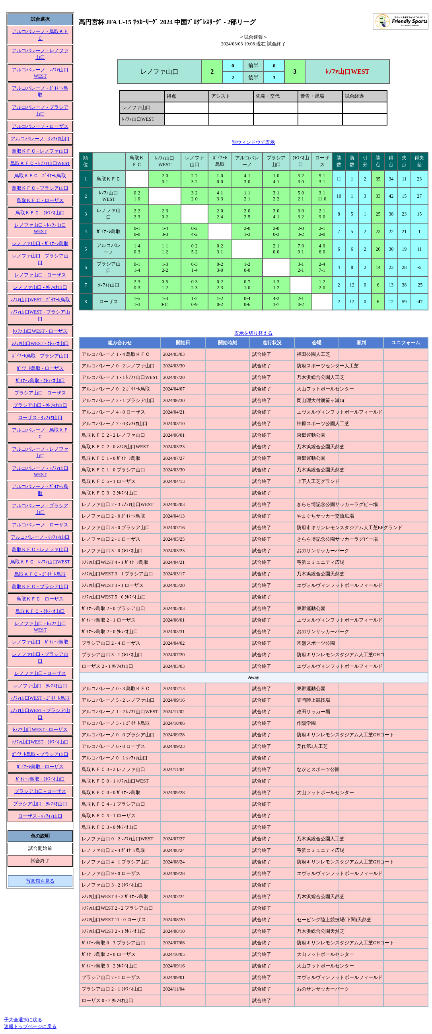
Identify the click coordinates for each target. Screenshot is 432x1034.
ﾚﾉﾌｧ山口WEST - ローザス (40, 331)
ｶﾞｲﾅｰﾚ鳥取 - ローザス (40, 368)
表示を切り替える (253, 333)
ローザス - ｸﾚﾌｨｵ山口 (40, 417)
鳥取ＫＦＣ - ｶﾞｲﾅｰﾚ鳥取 (40, 176)
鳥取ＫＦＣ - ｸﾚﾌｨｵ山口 (40, 213)
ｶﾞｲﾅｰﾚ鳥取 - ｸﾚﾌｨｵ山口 (40, 380)
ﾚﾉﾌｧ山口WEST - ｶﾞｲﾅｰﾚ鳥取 (40, 299)
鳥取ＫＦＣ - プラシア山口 (40, 188)
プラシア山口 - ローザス (40, 393)
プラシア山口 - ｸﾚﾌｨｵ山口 (40, 405)
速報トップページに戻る (30, 1026)
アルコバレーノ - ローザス (40, 126)
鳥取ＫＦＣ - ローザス (40, 200)
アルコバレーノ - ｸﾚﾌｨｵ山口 (40, 138)
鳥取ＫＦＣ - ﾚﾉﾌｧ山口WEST (40, 163)
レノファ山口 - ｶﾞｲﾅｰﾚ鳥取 (40, 243)
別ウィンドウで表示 (253, 142)
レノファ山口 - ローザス (40, 275)
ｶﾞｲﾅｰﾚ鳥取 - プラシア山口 (40, 356)
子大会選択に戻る (23, 1019)
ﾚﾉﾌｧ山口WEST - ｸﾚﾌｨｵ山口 (40, 343)
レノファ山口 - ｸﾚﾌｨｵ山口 (40, 287)
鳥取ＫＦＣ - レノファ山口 (40, 151)
